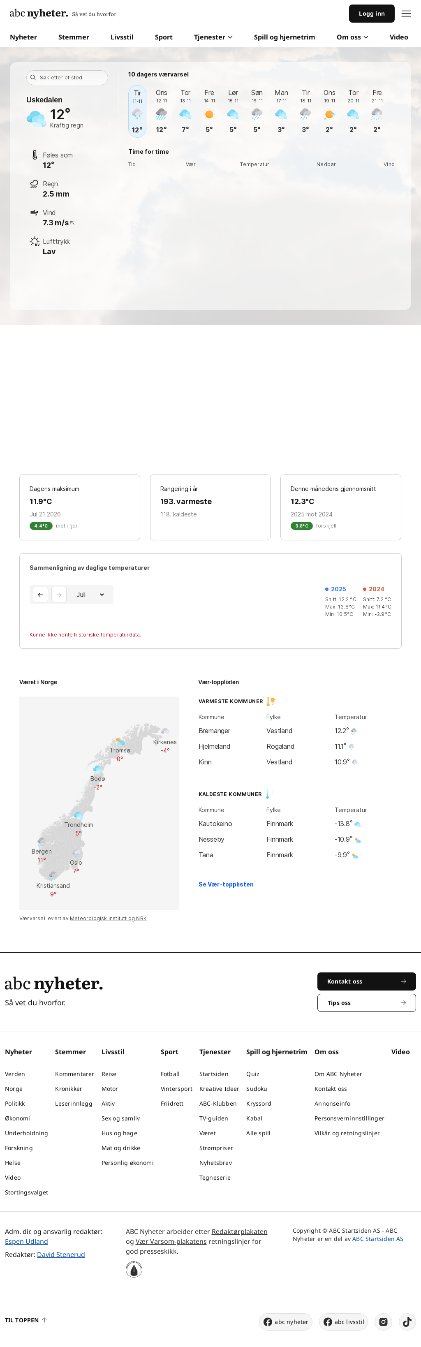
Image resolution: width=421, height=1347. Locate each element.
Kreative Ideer (219, 1088)
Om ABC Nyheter (338, 1074)
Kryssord (258, 1103)
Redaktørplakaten (240, 1231)
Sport (164, 37)
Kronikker (68, 1088)
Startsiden (214, 1074)
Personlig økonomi (128, 1162)
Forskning (19, 1148)
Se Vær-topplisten (226, 884)
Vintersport (176, 1088)
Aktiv (108, 1103)
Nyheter (23, 37)
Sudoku (256, 1088)
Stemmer (73, 37)
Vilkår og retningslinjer (347, 1133)
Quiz (252, 1074)
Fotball (170, 1074)
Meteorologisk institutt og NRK (108, 918)
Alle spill (258, 1133)
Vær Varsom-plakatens (171, 1241)
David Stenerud (61, 1254)
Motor (110, 1088)
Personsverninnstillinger (349, 1118)
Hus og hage (119, 1133)
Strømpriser (216, 1148)
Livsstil (122, 37)
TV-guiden (214, 1118)
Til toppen (26, 1320)
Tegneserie (215, 1177)
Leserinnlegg (73, 1103)
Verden (15, 1074)
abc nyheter (285, 1322)
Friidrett (172, 1103)
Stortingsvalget (26, 1192)
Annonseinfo (332, 1103)
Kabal (254, 1118)
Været (207, 1133)
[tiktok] (407, 1322)
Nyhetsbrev (215, 1162)
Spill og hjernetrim (284, 37)
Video (399, 37)
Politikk (15, 1103)
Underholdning (27, 1133)
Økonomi (17, 1118)
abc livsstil (343, 1322)
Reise (109, 1074)
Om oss (352, 37)
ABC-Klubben (218, 1103)
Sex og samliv (121, 1118)
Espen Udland (26, 1241)
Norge (14, 1088)
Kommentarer (74, 1074)
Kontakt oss (331, 1088)
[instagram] (383, 1322)
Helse (13, 1162)
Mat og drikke (121, 1148)
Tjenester (213, 37)
